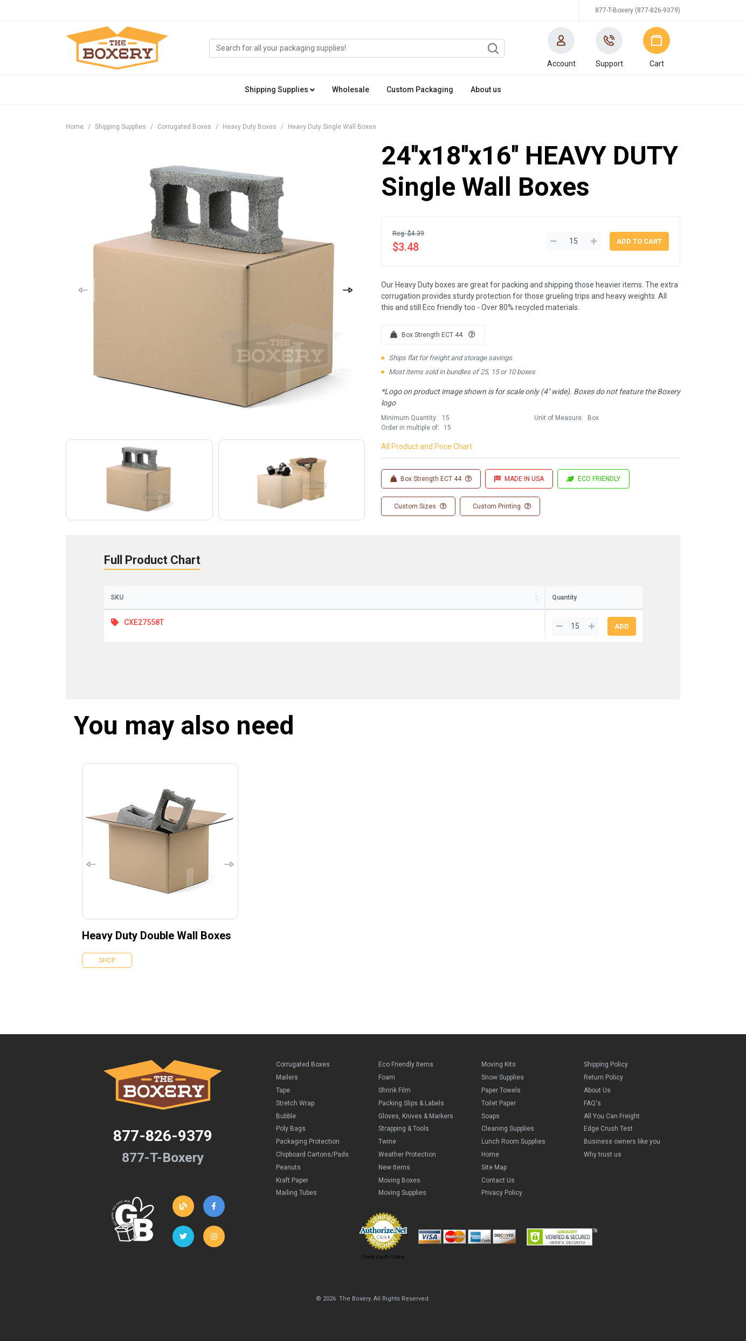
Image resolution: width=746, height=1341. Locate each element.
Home (75, 126)
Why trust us (602, 1154)
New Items (394, 1167)
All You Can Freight (612, 1116)
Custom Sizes (419, 506)
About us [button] (486, 89)
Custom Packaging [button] (419, 89)
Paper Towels (501, 1090)
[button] (561, 48)
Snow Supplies (502, 1077)
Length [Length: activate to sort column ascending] (236, 597)
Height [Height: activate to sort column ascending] (373, 597)
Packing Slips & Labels (411, 1103)
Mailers (287, 1077)
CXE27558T (144, 622)
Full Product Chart (152, 560)
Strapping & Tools (403, 1128)
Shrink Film (394, 1090)
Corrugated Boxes (184, 126)
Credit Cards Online (383, 1257)
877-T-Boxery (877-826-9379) (637, 10)
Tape (283, 1090)
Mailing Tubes (296, 1192)
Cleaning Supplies (507, 1128)
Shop (107, 960)
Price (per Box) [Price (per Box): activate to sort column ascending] (458, 597)
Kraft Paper (292, 1180)
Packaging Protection (308, 1141)
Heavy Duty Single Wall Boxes (332, 126)
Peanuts (288, 1167)
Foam (386, 1077)
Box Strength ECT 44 (433, 335)
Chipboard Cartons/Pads (312, 1154)
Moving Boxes (399, 1180)
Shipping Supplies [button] (280, 89)
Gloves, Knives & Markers (415, 1116)
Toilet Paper (498, 1103)
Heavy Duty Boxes (250, 126)
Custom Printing (501, 506)
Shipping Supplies (120, 126)
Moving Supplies (402, 1192)
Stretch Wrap (295, 1103)
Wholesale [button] (350, 89)
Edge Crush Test (608, 1128)
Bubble (286, 1116)
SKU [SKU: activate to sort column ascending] (116, 597)
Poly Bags (291, 1128)
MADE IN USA (519, 479)
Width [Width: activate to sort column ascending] (306, 597)
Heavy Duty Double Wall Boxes (156, 935)
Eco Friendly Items (405, 1064)
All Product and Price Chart (426, 446)
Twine (387, 1141)
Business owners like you (622, 1141)
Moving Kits (498, 1064)
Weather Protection (407, 1154)
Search (493, 48)
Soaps (490, 1116)
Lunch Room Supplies (513, 1141)
